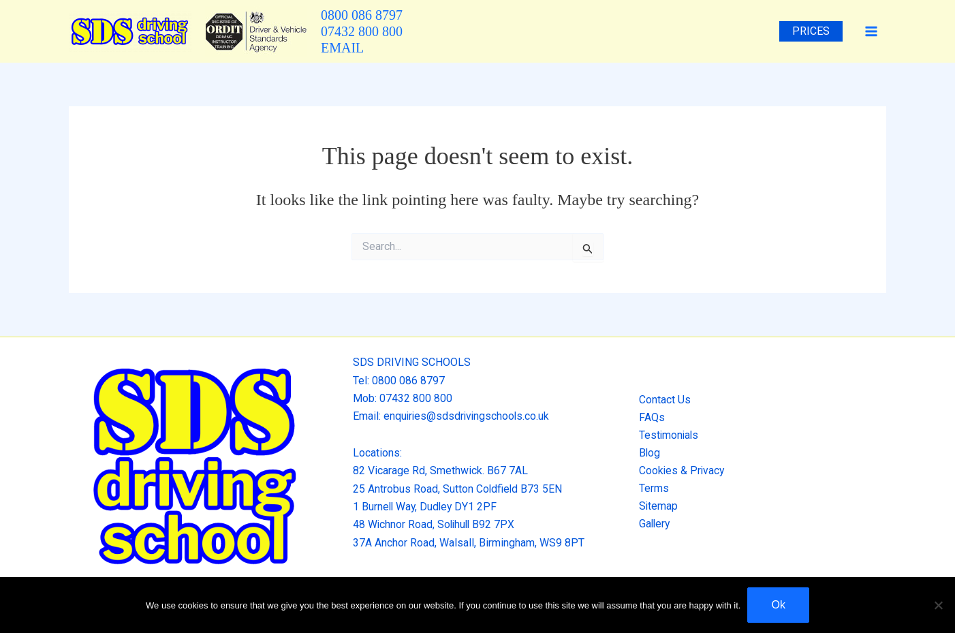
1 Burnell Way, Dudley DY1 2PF (426, 506)
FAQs (649, 416)
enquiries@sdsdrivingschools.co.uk (467, 416)
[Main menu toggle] (871, 31)
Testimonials (667, 435)
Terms (651, 488)
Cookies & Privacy (679, 470)
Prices (813, 31)
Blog (647, 452)
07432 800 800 (362, 31)
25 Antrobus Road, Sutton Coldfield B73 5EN (458, 488)
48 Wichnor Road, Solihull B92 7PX (435, 524)
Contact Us (662, 398)
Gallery (652, 524)
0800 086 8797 (362, 14)
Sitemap (656, 506)
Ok (778, 605)
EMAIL (342, 47)
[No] (938, 605)
